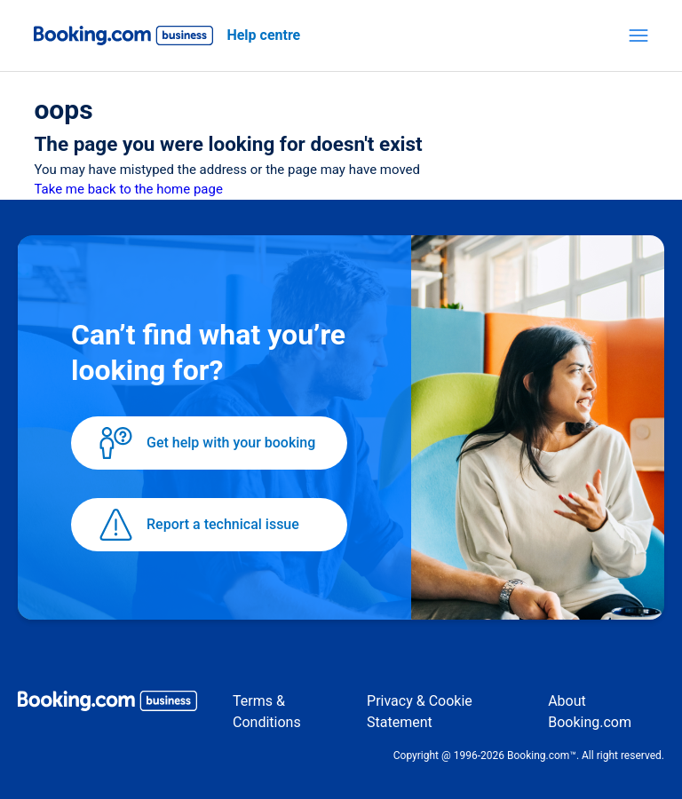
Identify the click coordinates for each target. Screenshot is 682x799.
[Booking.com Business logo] (107, 704)
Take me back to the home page (128, 189)
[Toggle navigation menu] (638, 35)
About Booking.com (589, 711)
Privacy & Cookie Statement (419, 711)
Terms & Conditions (267, 711)
